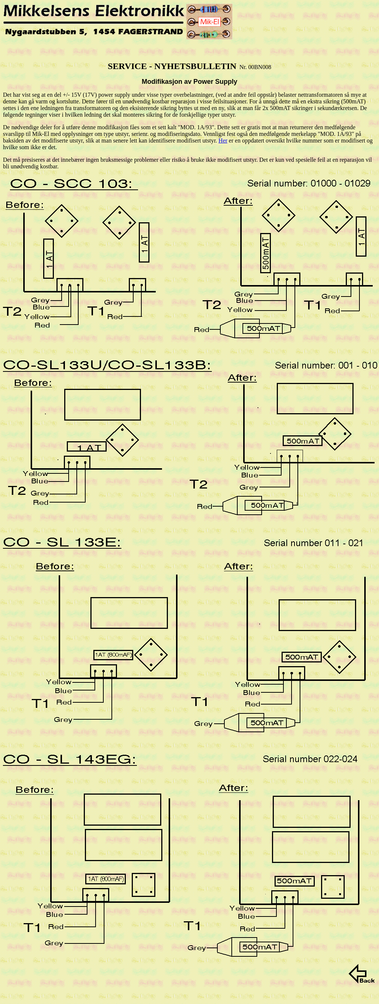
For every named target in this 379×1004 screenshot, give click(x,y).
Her (222, 140)
